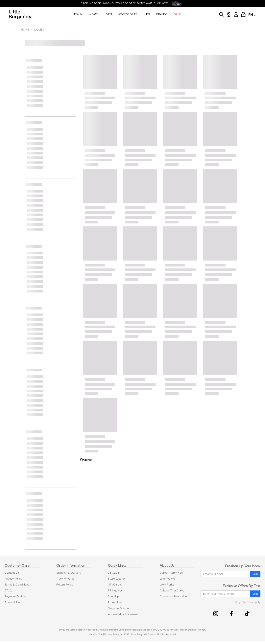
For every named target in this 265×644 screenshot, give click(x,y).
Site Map (113, 596)
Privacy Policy (13, 578)
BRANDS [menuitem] (162, 14)
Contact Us (12, 572)
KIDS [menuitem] (147, 14)
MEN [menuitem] (109, 14)
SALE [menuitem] (177, 14)
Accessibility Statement (123, 614)
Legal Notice (96, 634)
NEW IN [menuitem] (77, 14)
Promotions (115, 602)
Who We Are (168, 578)
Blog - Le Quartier (119, 608)
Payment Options (15, 596)
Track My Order (66, 578)
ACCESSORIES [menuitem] (127, 14)
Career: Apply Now (171, 572)
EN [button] (252, 15)
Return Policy (64, 584)
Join (255, 574)
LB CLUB (113, 572)
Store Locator (116, 578)
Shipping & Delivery (68, 572)
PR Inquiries (115, 590)
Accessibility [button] (13, 602)
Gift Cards (114, 584)
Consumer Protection (173, 596)
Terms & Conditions (17, 584)
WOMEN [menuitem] (94, 14)
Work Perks (167, 584)
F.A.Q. (8, 590)
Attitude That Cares (172, 590)
